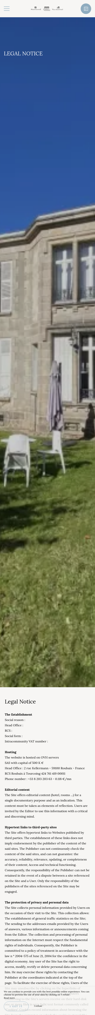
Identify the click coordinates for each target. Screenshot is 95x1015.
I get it (16, 1006)
